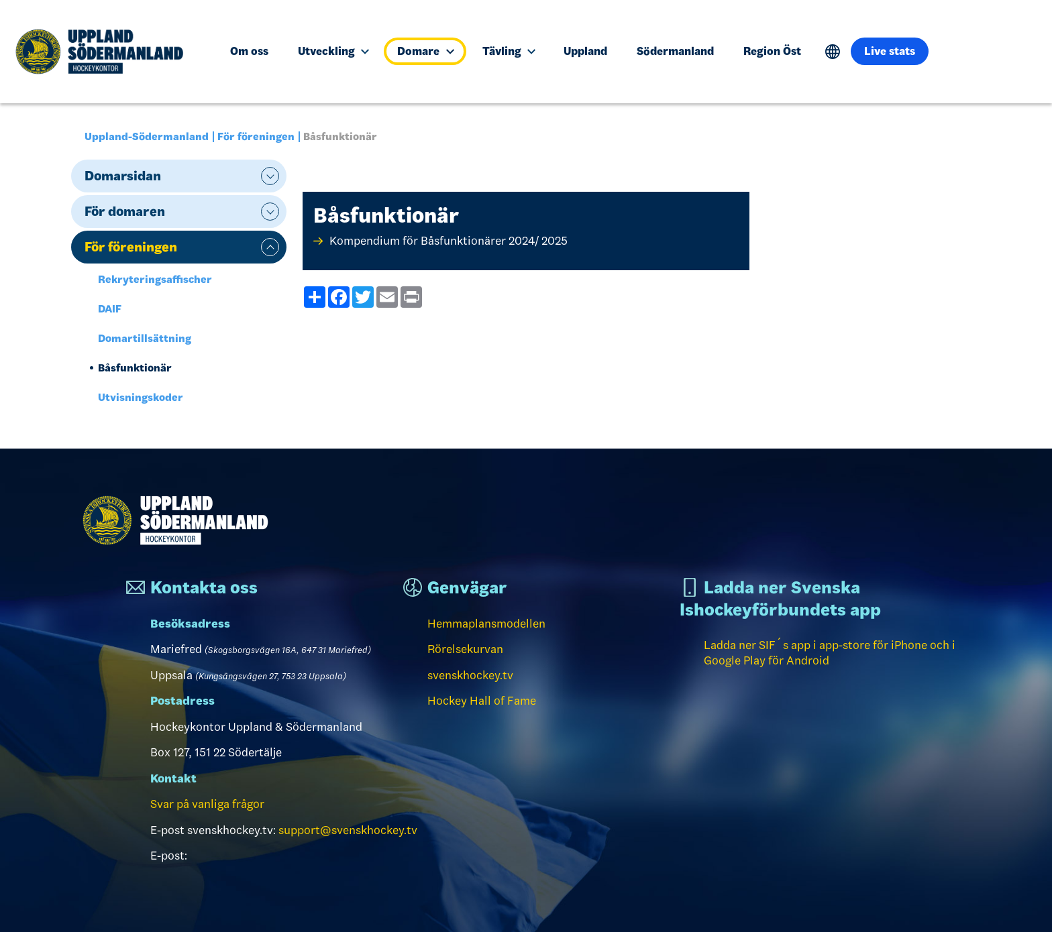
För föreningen (256, 136)
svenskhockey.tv (470, 675)
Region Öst (772, 51)
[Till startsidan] (105, 51)
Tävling (508, 51)
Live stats (889, 51)
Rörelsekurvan (465, 649)
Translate (833, 52)
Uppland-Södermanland (147, 136)
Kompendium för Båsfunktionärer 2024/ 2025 (448, 240)
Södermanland (675, 51)
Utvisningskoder (140, 397)
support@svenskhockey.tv (347, 830)
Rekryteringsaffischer (155, 279)
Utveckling (333, 51)
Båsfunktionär (135, 367)
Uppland (585, 51)
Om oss (249, 51)
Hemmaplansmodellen (486, 623)
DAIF (109, 308)
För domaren (125, 211)
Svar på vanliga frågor (207, 804)
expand (270, 176)
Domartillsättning (144, 338)
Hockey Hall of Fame (481, 700)
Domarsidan (123, 176)
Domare (425, 51)
